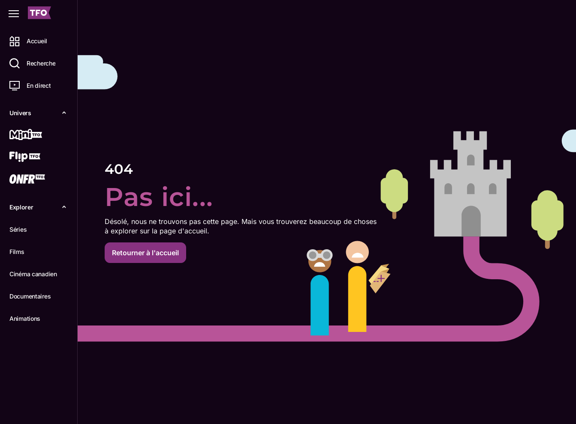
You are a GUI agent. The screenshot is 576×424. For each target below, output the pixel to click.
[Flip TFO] (37, 157)
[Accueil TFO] (39, 13)
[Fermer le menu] (14, 13)
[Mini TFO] (37, 135)
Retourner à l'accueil (145, 252)
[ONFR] (37, 179)
